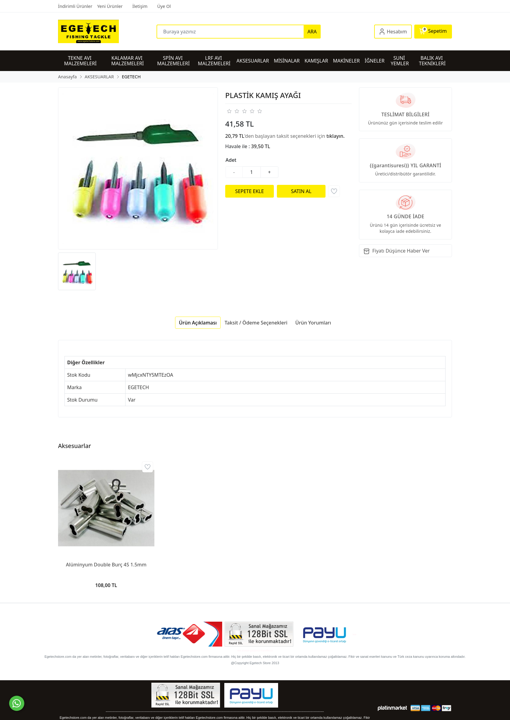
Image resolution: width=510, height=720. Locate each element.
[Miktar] (252, 172)
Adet (231, 160)
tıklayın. (335, 136)
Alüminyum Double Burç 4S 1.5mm (106, 564)
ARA (312, 31)
